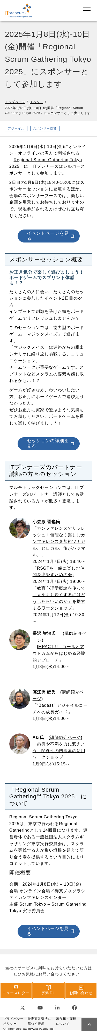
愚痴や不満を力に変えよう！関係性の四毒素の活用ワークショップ (59, 750)
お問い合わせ (81, 990)
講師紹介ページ (65, 737)
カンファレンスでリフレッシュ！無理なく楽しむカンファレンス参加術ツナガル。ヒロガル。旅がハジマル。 (59, 541)
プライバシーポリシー (13, 1021)
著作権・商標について (66, 1021)
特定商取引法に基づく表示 (39, 1021)
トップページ (15, 102)
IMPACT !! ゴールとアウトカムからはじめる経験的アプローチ (59, 653)
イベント (36, 102)
